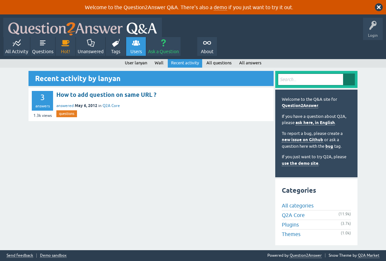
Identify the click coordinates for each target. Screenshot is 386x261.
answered (65, 105)
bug (329, 146)
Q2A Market (368, 255)
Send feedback (20, 255)
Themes (291, 234)
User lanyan (136, 62)
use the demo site (300, 163)
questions (66, 114)
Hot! (65, 51)
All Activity (16, 51)
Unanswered (91, 51)
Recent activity (185, 62)
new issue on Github (302, 139)
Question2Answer (300, 105)
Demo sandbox (53, 255)
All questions (219, 62)
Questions (42, 51)
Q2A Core (111, 105)
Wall (159, 62)
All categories (298, 205)
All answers (250, 62)
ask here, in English (315, 122)
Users (136, 51)
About (207, 51)
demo (220, 7)
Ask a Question (163, 51)
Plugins (290, 225)
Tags (115, 51)
